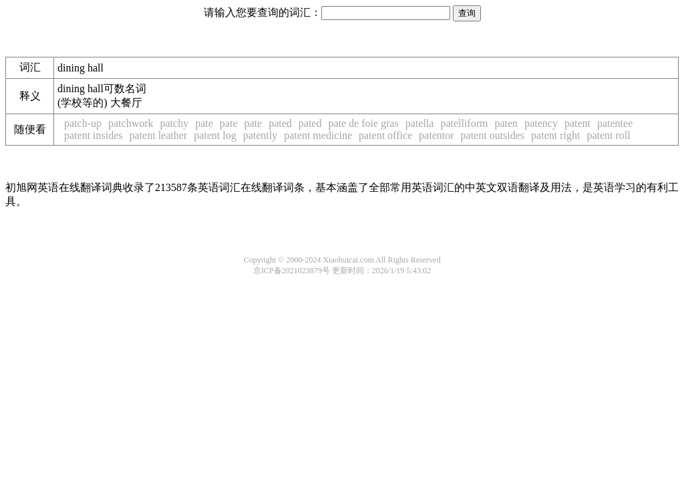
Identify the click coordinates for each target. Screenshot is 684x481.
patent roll (608, 135)
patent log (215, 135)
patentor (436, 135)
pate (204, 123)
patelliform (464, 123)
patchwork (131, 123)
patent (577, 123)
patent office (385, 135)
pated (280, 123)
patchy (174, 123)
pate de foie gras (363, 123)
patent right (555, 135)
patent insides (93, 135)
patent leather (159, 135)
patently (260, 135)
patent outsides (493, 135)
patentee (615, 123)
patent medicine (318, 135)
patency (541, 123)
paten (506, 123)
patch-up (83, 123)
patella (419, 123)
